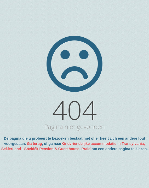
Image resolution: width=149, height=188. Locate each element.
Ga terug (34, 144)
